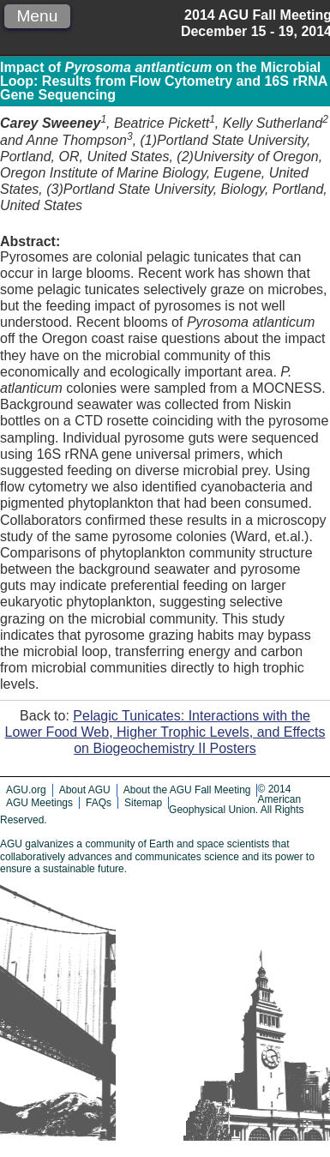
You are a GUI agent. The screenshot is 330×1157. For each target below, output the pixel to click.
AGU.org (26, 790)
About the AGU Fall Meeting (187, 790)
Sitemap (143, 803)
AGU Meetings (39, 803)
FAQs (98, 803)
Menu (36, 16)
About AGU (85, 790)
